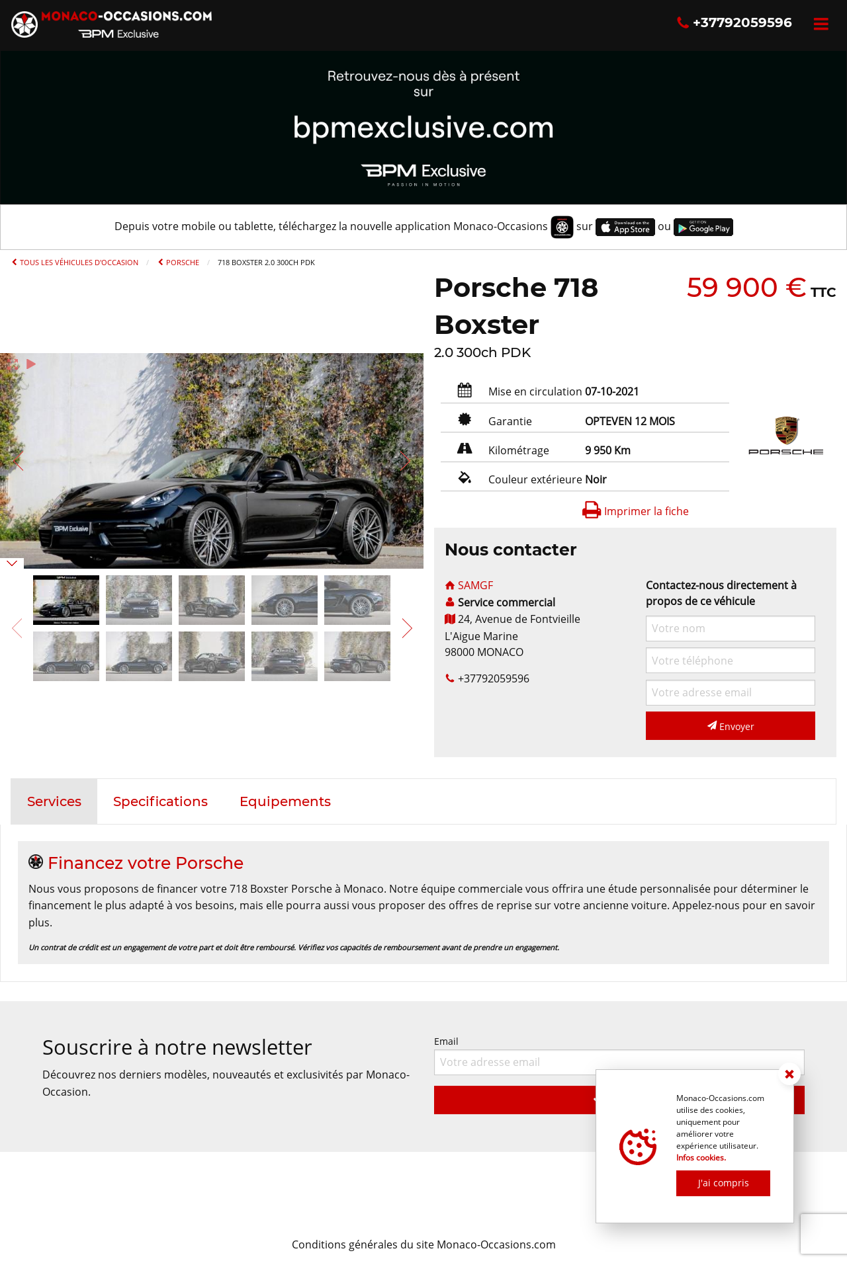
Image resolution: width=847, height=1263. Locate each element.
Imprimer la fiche (635, 511)
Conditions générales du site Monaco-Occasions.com (424, 1244)
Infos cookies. (701, 1157)
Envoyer (730, 726)
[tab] (54, 801)
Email (619, 1055)
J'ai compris (723, 1182)
